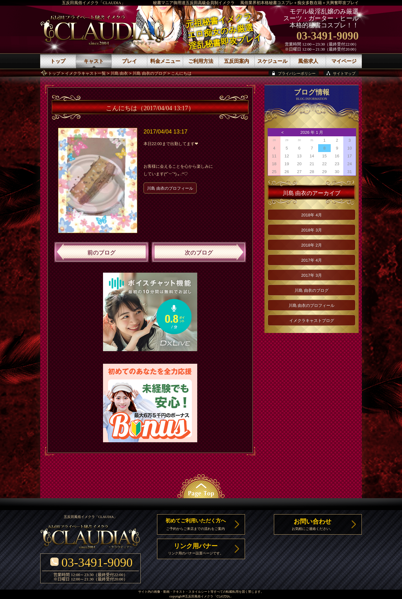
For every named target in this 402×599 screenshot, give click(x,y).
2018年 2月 (311, 245)
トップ (54, 73)
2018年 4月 (311, 215)
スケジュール (272, 61)
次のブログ (199, 252)
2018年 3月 (311, 230)
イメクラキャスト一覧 (85, 73)
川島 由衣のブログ (149, 73)
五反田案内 (236, 61)
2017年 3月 (311, 275)
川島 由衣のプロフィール (170, 188)
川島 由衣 (119, 73)
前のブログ (101, 252)
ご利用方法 (200, 61)
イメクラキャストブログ (311, 320)
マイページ (343, 61)
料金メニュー (165, 61)
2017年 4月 (311, 260)
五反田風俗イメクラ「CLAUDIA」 (93, 2)
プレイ (129, 61)
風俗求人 (308, 61)
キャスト (94, 61)
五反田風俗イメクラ (199, 596)
